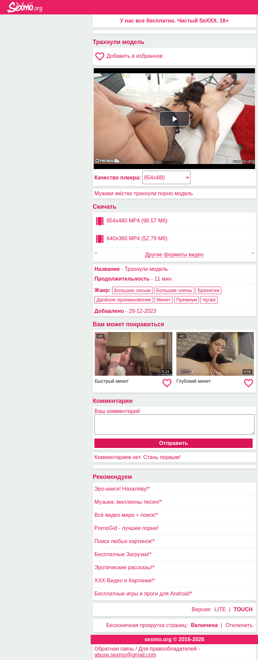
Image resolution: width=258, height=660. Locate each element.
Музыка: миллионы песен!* (128, 502)
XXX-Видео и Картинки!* (124, 580)
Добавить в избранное (128, 56)
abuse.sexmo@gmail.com (125, 655)
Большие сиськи (132, 290)
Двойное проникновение (123, 299)
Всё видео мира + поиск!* (126, 515)
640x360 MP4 (130, 239)
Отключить (239, 625)
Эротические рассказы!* (124, 567)
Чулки (208, 299)
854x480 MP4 (130, 221)
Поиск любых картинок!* (124, 541)
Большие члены (174, 290)
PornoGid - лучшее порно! (126, 528)
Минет (164, 299)
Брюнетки (208, 290)
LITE (220, 609)
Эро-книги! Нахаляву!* (122, 489)
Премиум (186, 299)
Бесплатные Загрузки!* (123, 554)
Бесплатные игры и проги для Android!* (143, 593)
